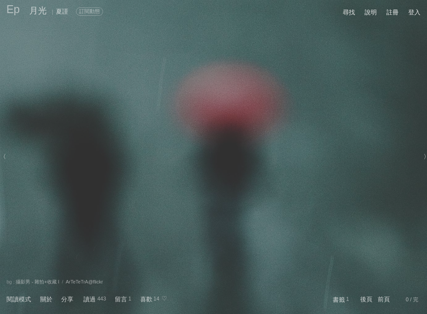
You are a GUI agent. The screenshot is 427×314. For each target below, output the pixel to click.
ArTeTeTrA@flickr (84, 281)
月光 (38, 10)
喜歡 (146, 299)
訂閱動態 (89, 11)
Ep (13, 9)
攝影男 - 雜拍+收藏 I (37, 281)
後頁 (366, 299)
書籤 (339, 299)
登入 (414, 12)
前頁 (384, 299)
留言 (121, 299)
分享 (67, 299)
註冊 (392, 12)
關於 (46, 299)
